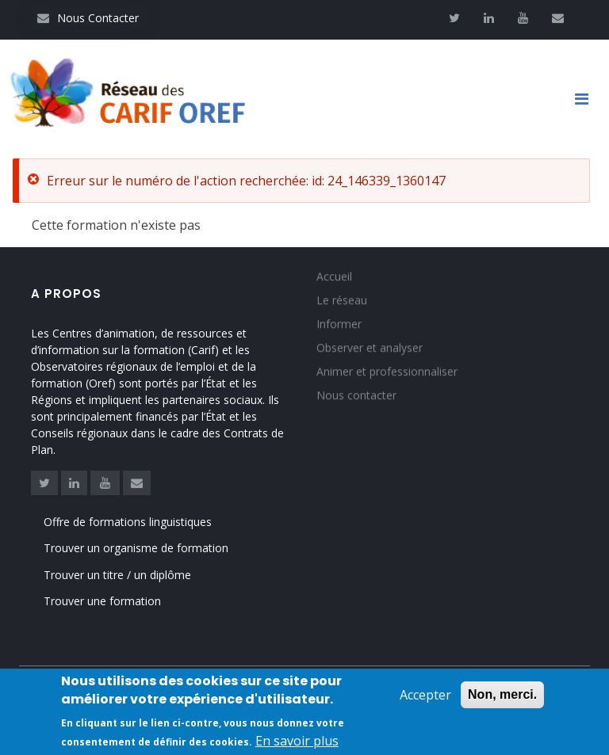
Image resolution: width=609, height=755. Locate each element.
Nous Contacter (88, 17)
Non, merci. (502, 695)
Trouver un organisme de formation (136, 547)
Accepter (425, 695)
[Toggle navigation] (587, 99)
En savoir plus (297, 741)
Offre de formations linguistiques (128, 521)
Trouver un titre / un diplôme (117, 574)
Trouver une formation (102, 600)
